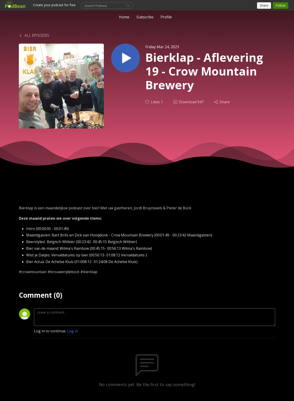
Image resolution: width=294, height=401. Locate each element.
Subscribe (144, 17)
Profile (166, 17)
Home (124, 17)
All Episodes (34, 35)
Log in (72, 331)
